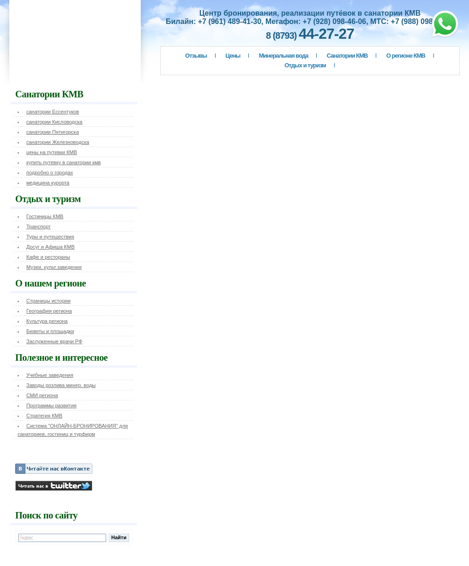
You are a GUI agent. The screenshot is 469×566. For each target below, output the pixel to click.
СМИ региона (42, 395)
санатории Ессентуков (52, 111)
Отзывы (196, 55)
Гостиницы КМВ (44, 216)
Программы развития (51, 405)
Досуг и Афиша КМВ (50, 247)
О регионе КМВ (405, 55)
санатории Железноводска (57, 142)
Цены (233, 55)
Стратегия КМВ (44, 415)
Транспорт (38, 226)
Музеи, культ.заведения (54, 267)
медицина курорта (47, 182)
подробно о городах (49, 172)
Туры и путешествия (50, 236)
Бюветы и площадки (50, 331)
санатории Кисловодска (54, 122)
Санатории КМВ (347, 55)
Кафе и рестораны (48, 257)
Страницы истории (48, 301)
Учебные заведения (49, 375)
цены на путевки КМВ (51, 152)
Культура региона (47, 321)
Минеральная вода (283, 55)
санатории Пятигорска (52, 132)
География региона (49, 311)
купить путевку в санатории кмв (63, 162)
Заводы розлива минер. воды (61, 385)
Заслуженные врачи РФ (54, 341)
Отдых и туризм (305, 65)
